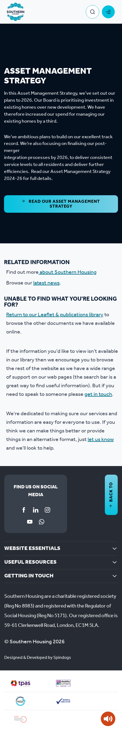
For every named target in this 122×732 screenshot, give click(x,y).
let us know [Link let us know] (101, 440)
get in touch (98, 394)
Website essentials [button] (32, 548)
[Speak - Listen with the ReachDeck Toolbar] (108, 719)
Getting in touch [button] (28, 576)
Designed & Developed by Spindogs (37, 657)
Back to (111, 494)
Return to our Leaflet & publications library (54, 315)
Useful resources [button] (30, 562)
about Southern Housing (68, 272)
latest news (46, 283)
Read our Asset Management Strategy (61, 204)
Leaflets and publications (27, 9)
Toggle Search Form (92, 11)
